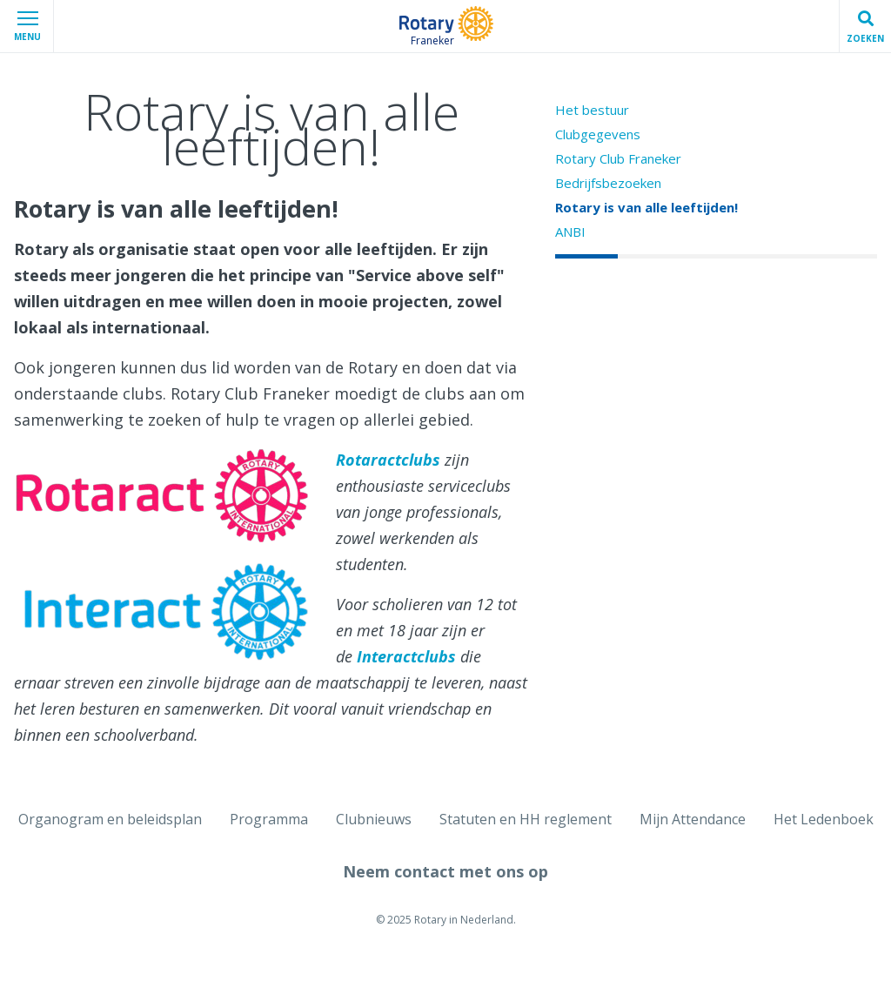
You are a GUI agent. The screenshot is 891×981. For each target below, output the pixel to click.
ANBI (570, 231)
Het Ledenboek (824, 819)
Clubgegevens (597, 134)
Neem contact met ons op (445, 871)
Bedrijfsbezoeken (608, 182)
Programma (269, 819)
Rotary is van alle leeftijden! (646, 207)
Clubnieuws (374, 819)
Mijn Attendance (693, 819)
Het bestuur (592, 109)
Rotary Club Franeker (618, 158)
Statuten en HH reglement (525, 819)
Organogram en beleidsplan (110, 819)
